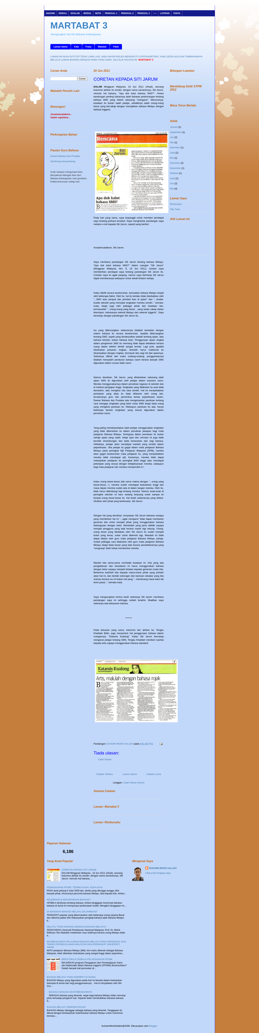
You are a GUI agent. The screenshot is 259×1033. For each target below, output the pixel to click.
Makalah (102, 46)
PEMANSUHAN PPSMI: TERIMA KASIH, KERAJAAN (75, 887)
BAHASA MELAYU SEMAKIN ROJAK (66, 1007)
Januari (174, 127)
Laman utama (60, 46)
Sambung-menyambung (62, 161)
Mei (172, 142)
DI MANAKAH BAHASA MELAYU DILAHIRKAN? (72, 911)
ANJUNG (50, 13)
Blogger (153, 1026)
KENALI (63, 13)
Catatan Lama (153, 774)
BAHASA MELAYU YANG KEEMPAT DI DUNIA (71, 977)
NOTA (98, 13)
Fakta (116, 46)
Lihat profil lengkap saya (158, 873)
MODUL (87, 13)
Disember (175, 147)
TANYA (176, 13)
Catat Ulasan (105, 759)
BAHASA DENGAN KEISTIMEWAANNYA (70, 992)
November (175, 168)
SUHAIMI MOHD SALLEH (120, 743)
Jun (172, 137)
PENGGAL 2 (127, 13)
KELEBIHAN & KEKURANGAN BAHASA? (68, 899)
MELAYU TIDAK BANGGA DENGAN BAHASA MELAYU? (76, 926)
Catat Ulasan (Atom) (133, 782)
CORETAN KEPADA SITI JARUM (79, 869)
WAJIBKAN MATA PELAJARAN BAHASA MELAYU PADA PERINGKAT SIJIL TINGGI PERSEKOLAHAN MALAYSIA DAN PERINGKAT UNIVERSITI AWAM (86, 944)
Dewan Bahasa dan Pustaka (65, 156)
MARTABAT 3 (79, 25)
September (175, 132)
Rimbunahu (176, 204)
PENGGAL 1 (111, 13)
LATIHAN (165, 13)
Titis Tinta (175, 209)
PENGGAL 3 (143, 13)
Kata (76, 46)
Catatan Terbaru (104, 774)
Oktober (174, 173)
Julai (172, 152)
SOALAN (75, 13)
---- (155, 13)
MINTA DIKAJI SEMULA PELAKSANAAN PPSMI (87, 959)
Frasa (88, 46)
